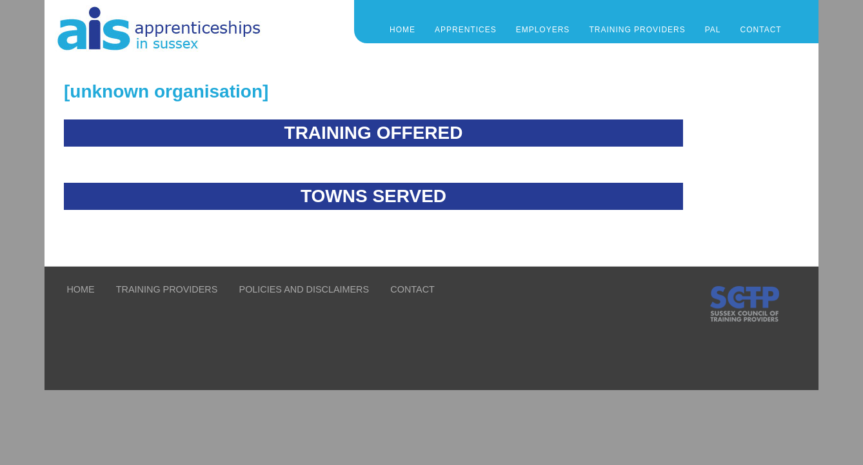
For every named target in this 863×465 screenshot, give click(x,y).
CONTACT (761, 29)
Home (402, 29)
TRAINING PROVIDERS (637, 29)
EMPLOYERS (543, 29)
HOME (80, 289)
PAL (713, 29)
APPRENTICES (466, 29)
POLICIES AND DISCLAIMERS (304, 289)
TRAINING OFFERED (373, 133)
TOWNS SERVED (373, 196)
